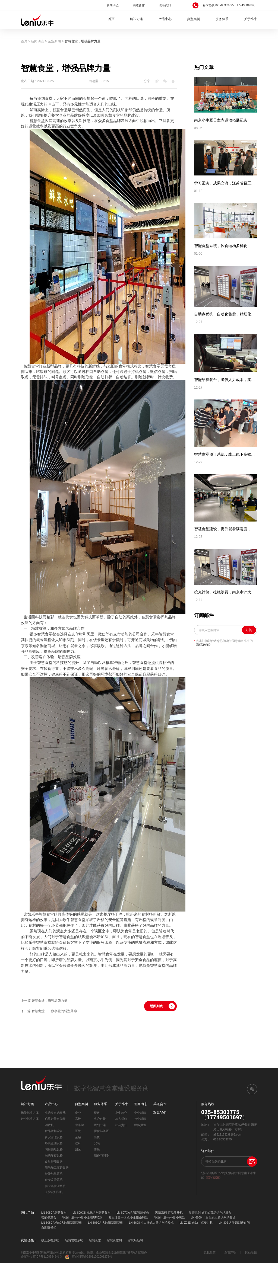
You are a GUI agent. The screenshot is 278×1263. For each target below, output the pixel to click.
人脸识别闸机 (54, 1192)
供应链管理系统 (55, 1186)
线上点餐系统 (50, 1240)
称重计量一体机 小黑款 (169, 1217)
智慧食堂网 (114, 1240)
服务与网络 (101, 1155)
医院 (78, 1131)
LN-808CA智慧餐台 (54, 1212)
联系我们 (165, 5)
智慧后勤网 (135, 1240)
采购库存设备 (54, 1155)
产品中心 (165, 19)
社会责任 (121, 1125)
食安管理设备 (54, 1137)
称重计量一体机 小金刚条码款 (128, 1217)
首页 (111, 19)
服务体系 (222, 19)
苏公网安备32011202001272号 (88, 1257)
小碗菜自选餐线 (55, 1112)
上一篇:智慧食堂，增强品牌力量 (44, 1001)
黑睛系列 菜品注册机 (169, 1212)
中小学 (79, 1125)
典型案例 (193, 19)
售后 (97, 1149)
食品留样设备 (54, 1131)
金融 (78, 1137)
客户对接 (100, 1118)
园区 (78, 1149)
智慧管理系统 (74, 1240)
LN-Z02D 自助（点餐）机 (196, 1222)
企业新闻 (54, 41)
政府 (78, 1143)
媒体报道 (140, 1125)
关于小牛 (250, 19)
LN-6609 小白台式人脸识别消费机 (213, 1217)
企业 (78, 1112)
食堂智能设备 (54, 1161)
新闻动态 (113, 5)
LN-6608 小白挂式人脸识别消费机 (151, 1222)
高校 (78, 1118)
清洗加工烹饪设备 (57, 1167)
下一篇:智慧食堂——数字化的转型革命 (49, 1011)
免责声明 (230, 1252)
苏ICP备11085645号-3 (47, 1256)
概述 (97, 1112)
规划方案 (100, 1125)
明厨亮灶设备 (54, 1149)
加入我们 (121, 1118)
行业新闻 (140, 1118)
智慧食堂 (95, 1240)
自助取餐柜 (48, 1227)
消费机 (49, 1125)
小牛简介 (121, 1112)
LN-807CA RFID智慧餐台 (132, 1212)
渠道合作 (139, 5)
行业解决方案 (30, 1118)
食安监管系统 (54, 1179)
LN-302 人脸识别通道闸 (234, 1222)
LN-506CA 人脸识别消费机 (105, 1222)
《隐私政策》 (203, 644)
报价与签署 (101, 1131)
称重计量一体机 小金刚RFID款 (82, 1217)
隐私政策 (210, 1252)
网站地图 (251, 1252)
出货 (97, 1137)
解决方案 (136, 19)
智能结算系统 (54, 1173)
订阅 (249, 630)
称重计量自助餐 (55, 1118)
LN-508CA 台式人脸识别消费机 (61, 1222)
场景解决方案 (30, 1112)
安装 (97, 1143)
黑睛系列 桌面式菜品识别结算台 (210, 1212)
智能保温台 (48, 1217)
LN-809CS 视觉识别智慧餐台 (91, 1212)
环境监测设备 (54, 1143)
